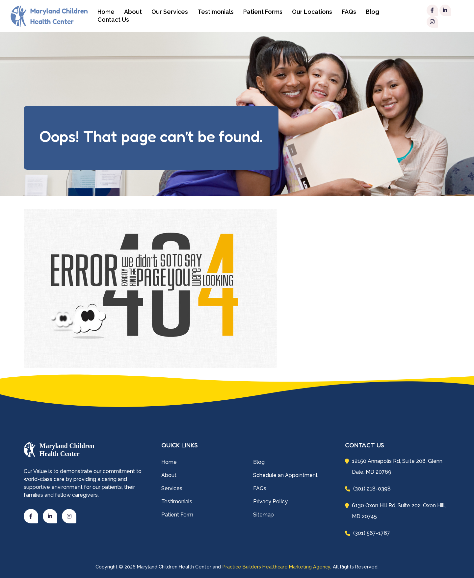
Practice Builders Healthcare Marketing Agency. (277, 566)
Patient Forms (262, 11)
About (133, 11)
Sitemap (263, 515)
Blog (372, 11)
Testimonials (216, 11)
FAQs (349, 11)
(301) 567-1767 (367, 533)
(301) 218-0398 (368, 489)
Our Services (169, 11)
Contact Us (113, 19)
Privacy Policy (270, 501)
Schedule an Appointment (285, 475)
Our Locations (312, 11)
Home (169, 462)
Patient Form (177, 515)
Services (171, 488)
